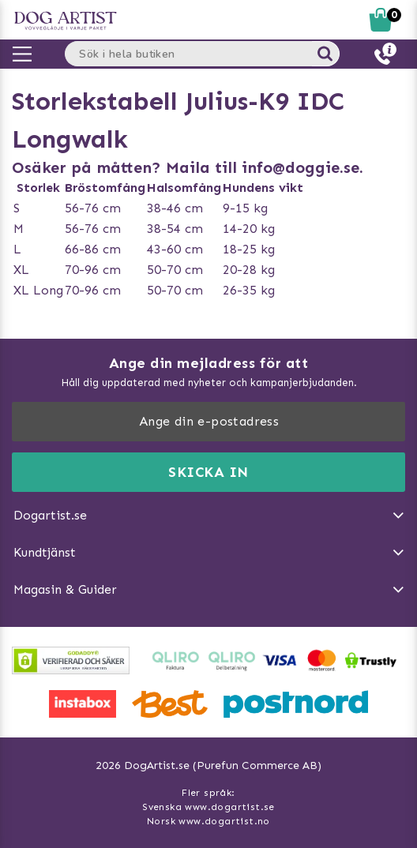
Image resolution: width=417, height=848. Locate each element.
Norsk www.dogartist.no (208, 821)
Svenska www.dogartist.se (208, 806)
